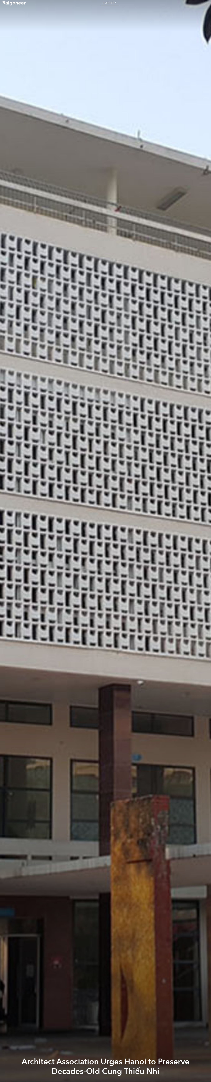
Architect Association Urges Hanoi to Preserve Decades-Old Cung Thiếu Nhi (105, 1066)
